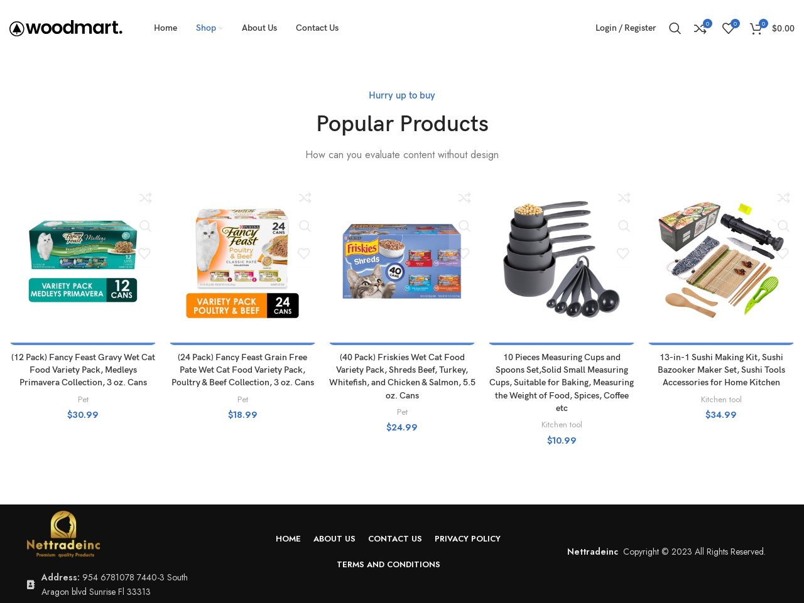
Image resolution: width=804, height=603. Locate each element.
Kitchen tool (561, 423)
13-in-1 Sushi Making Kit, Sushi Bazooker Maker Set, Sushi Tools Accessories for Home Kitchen (721, 369)
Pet (83, 398)
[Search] (675, 28)
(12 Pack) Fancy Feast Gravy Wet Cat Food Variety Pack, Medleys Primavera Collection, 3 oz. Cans (83, 369)
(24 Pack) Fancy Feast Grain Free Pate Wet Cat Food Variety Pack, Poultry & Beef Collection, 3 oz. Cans (242, 369)
